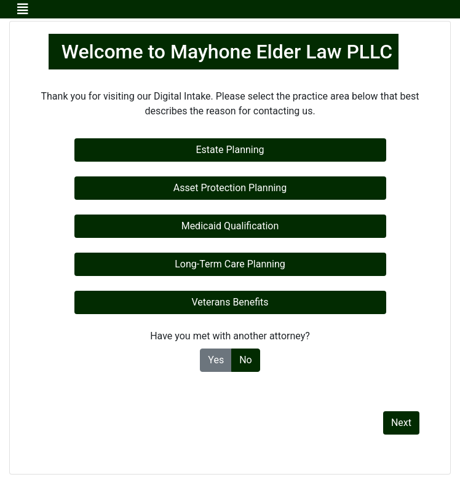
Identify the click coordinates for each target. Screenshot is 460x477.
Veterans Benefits (229, 302)
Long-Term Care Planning (230, 264)
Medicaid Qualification (230, 226)
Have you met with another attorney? (230, 336)
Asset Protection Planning (230, 188)
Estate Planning (230, 150)
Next (401, 422)
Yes (216, 359)
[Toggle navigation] (22, 9)
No (245, 359)
